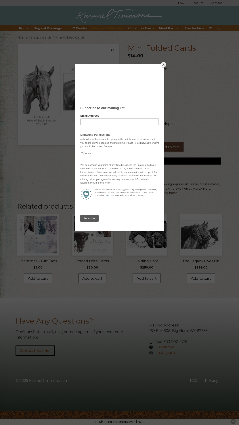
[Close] (163, 64)
